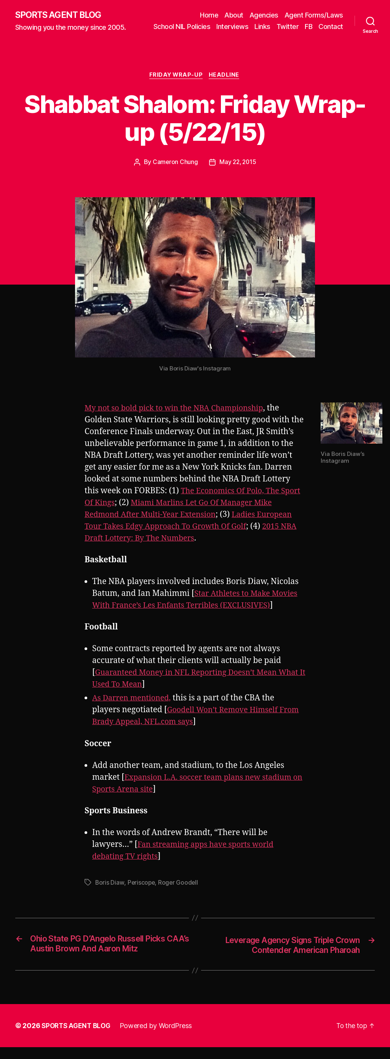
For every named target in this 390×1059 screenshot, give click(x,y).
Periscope (142, 894)
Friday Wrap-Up (176, 86)
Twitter (318, 26)
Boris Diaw (109, 894)
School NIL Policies (212, 26)
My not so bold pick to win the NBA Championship (179, 419)
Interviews (263, 26)
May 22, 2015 (238, 173)
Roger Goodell (179, 894)
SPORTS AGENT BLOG (61, 20)
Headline (226, 86)
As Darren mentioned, (134, 709)
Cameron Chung (174, 173)
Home (209, 15)
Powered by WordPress (159, 1037)
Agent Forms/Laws (314, 15)
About (233, 15)
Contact (330, 37)
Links (293, 26)
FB (339, 26)
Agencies (263, 15)
